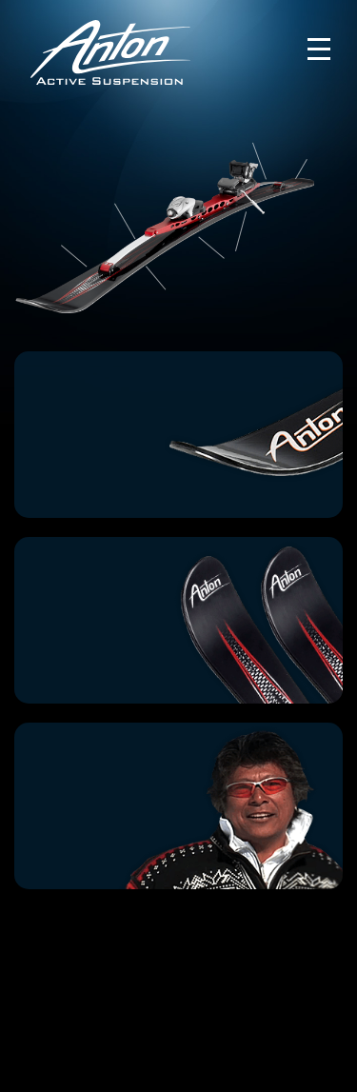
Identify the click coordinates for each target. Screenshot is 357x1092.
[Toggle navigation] (319, 49)
